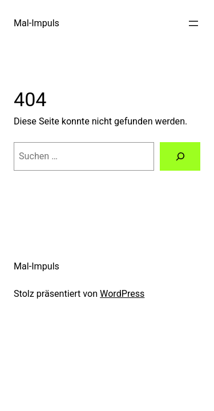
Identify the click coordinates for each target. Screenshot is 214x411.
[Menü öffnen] (193, 23)
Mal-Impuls (36, 23)
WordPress (122, 293)
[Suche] (180, 156)
